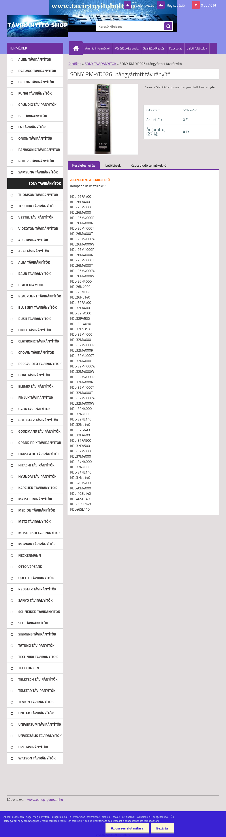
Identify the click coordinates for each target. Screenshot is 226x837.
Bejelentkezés (144, 5)
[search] (168, 26)
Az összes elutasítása (127, 828)
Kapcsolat (175, 48)
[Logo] (37, 26)
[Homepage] (78, 48)
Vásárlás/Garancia (127, 48)
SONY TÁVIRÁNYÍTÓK (101, 63)
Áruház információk (97, 48)
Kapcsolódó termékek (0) (149, 165)
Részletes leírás (83, 165)
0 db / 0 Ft (208, 5)
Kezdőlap (74, 63)
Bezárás (162, 828)
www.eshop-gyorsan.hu (45, 799)
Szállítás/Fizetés (154, 48)
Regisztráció (175, 5)
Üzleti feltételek (196, 48)
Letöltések (113, 165)
